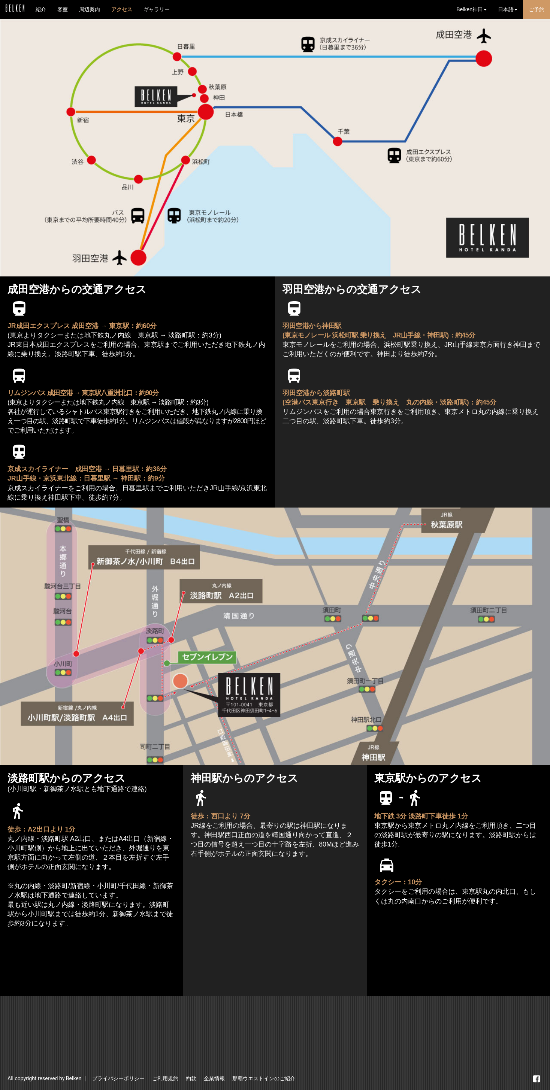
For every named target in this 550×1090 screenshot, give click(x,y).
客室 (62, 9)
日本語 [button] (507, 9)
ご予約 (536, 9)
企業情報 (214, 1078)
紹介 (41, 9)
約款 (191, 1078)
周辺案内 (89, 9)
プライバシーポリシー (118, 1078)
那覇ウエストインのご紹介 (263, 1078)
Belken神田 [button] (471, 9)
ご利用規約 (165, 1078)
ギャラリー (156, 9)
